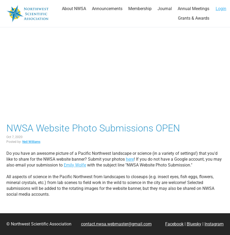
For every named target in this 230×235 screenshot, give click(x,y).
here (130, 159)
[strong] (74, 9)
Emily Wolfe (75, 165)
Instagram (214, 224)
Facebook (174, 224)
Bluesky (194, 224)
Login (221, 8)
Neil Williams (31, 142)
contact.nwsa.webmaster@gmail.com (116, 224)
